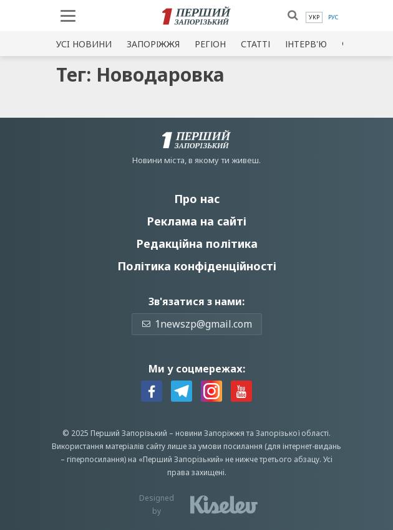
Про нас (197, 198)
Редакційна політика (197, 243)
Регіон (210, 44)
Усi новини (84, 44)
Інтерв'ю (306, 44)
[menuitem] (314, 17)
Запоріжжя (153, 44)
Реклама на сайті (196, 221)
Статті (255, 44)
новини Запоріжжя (210, 433)
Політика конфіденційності (196, 265)
